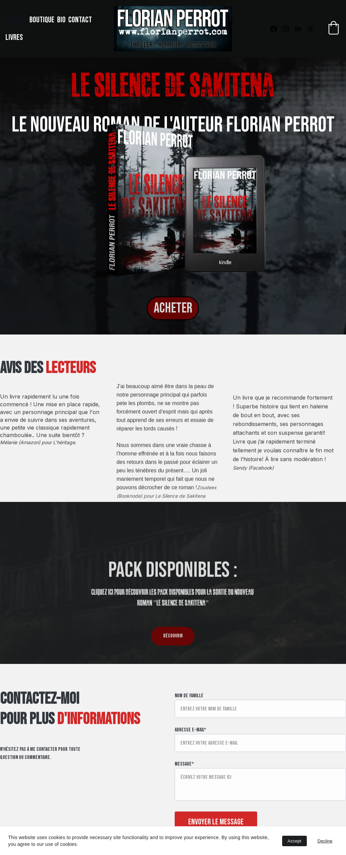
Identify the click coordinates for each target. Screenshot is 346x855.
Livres (14, 37)
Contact (80, 20)
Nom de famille (189, 710)
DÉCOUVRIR (173, 638)
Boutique (41, 20)
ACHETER (173, 308)
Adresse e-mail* (190, 744)
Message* (184, 779)
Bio (61, 20)
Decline (325, 841)
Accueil (16, 20)
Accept (294, 841)
